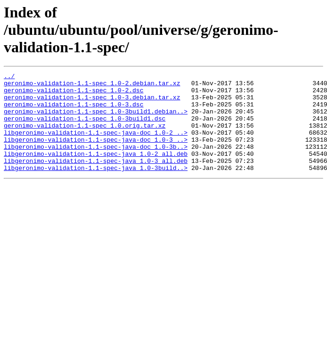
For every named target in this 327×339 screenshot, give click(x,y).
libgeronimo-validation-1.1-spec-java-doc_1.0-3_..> (96, 153)
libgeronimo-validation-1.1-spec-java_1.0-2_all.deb (96, 170)
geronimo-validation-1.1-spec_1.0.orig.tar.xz (84, 136)
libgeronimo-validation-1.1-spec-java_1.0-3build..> (96, 187)
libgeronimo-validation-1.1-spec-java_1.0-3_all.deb (96, 179)
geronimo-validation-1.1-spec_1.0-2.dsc (73, 94)
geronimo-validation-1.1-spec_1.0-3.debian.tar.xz (92, 102)
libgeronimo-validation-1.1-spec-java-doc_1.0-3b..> (96, 162)
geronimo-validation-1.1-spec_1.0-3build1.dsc (84, 128)
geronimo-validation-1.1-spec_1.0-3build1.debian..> (96, 119)
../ (9, 77)
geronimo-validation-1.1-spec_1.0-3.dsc (73, 111)
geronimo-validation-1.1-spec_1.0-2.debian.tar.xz (92, 85)
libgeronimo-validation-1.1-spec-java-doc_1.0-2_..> (96, 145)
